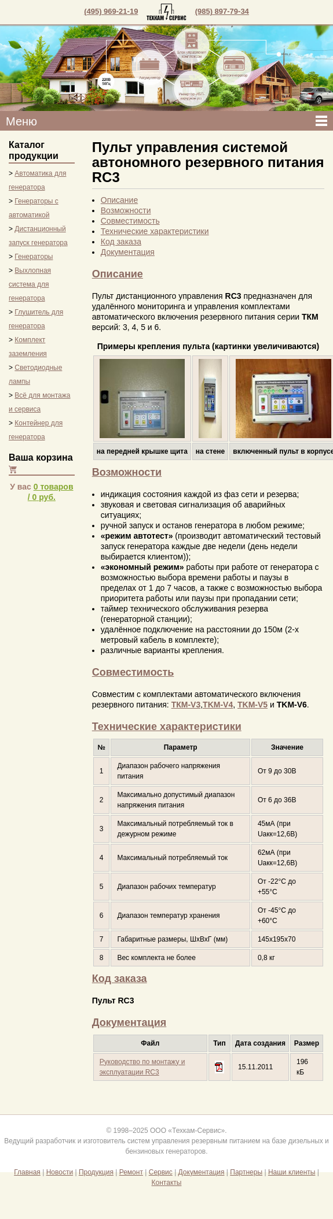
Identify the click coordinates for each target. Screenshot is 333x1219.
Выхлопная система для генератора (30, 284)
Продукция (96, 1172)
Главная (27, 1172)
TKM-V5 (252, 704)
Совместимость (130, 220)
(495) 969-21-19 (111, 11)
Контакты (167, 1183)
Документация (128, 252)
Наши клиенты (292, 1172)
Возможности (126, 210)
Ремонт (131, 1172)
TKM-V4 (218, 704)
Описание (119, 200)
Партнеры (246, 1172)
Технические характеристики (155, 231)
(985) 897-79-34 (222, 11)
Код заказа (121, 241)
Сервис (161, 1172)
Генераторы (33, 257)
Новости (59, 1172)
